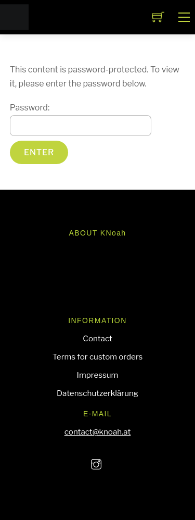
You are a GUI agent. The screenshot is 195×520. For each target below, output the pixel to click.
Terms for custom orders (98, 357)
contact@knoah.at (97, 432)
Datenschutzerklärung (97, 393)
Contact (97, 338)
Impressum (98, 375)
